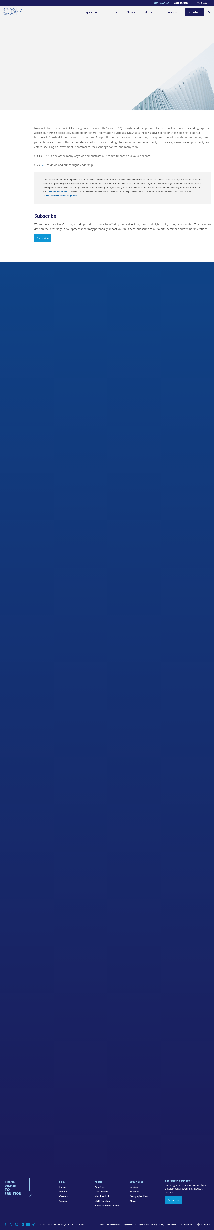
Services (134, 1191)
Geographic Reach (140, 1196)
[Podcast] (33, 1224)
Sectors (134, 1187)
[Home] (12, 12)
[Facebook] (5, 1224)
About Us (100, 1187)
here (43, 165)
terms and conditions (57, 192)
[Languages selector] (204, 3)
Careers (172, 12)
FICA (180, 1225)
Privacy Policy (157, 1225)
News (130, 12)
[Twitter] (11, 1224)
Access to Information (110, 1225)
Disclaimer (171, 1225)
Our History (101, 1191)
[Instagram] (16, 1224)
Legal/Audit (143, 1225)
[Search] (210, 12)
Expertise (90, 12)
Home (62, 1187)
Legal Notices (129, 1225)
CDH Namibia (181, 3)
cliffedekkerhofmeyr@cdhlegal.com (60, 196)
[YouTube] (28, 1224)
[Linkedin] (22, 1224)
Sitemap (188, 1225)
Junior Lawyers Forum (107, 1205)
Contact (63, 1201)
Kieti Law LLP (161, 3)
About (150, 12)
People (113, 12)
